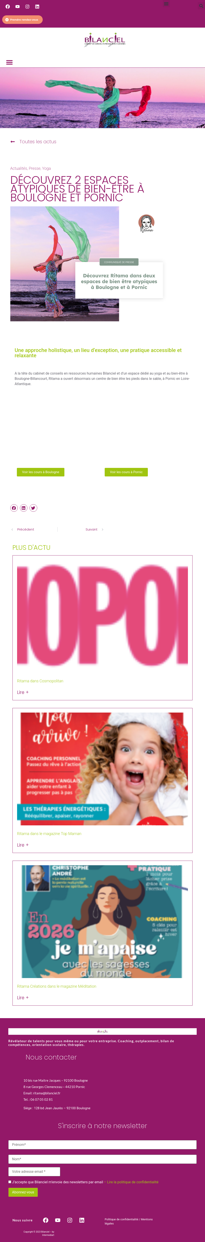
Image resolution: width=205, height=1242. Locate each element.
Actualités (18, 168)
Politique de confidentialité (121, 1219)
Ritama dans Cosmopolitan (40, 681)
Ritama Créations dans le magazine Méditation (56, 986)
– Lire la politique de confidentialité (131, 1182)
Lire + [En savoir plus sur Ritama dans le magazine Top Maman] (23, 845)
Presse (34, 168)
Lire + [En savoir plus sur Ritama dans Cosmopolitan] (23, 692)
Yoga (46, 168)
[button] (166, 3)
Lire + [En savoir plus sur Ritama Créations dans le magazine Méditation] (23, 998)
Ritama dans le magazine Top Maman (49, 834)
